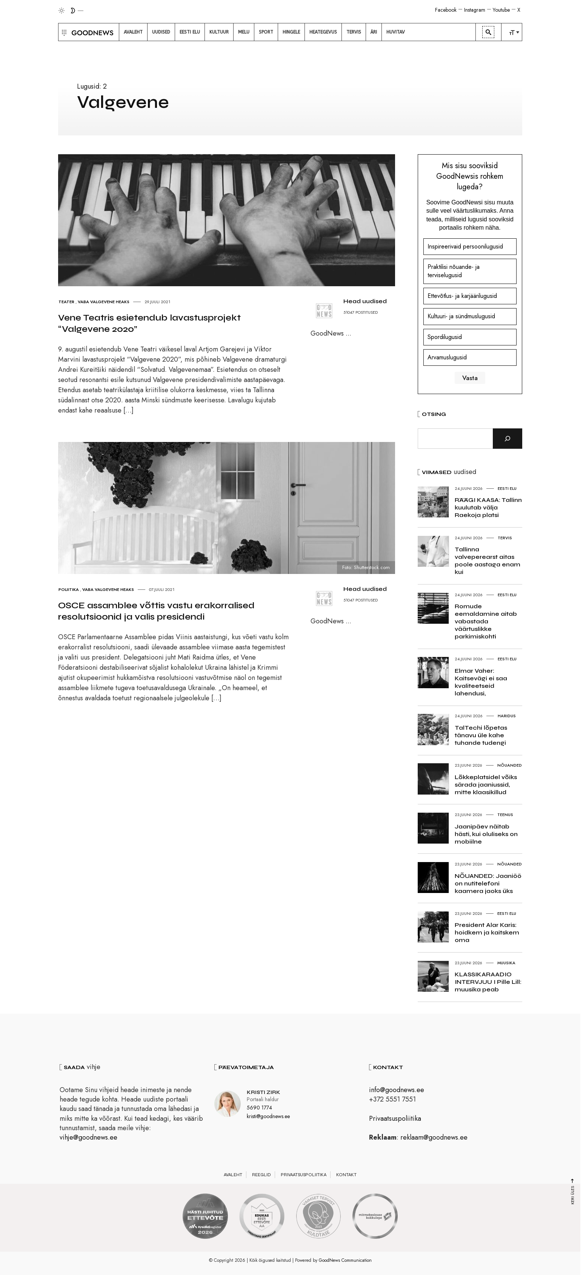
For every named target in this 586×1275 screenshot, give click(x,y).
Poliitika (68, 589)
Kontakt (346, 1174)
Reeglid (261, 1174)
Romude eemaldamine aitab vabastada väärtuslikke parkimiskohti (486, 621)
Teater (66, 302)
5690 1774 (259, 1107)
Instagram (474, 10)
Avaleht (233, 1174)
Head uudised (365, 301)
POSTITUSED (366, 312)
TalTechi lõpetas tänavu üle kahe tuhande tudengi (481, 735)
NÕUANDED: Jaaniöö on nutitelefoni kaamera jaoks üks (488, 883)
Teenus (505, 815)
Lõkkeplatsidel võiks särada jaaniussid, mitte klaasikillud (486, 784)
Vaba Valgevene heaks (103, 302)
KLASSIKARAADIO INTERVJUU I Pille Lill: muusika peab (488, 982)
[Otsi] (507, 438)
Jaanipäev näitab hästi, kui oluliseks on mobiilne (486, 834)
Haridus (507, 716)
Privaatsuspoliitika (395, 1118)
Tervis (505, 538)
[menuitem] (133, 32)
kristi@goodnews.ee (268, 1116)
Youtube (501, 10)
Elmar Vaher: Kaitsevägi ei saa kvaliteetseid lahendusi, (481, 682)
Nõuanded (509, 765)
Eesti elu (507, 488)
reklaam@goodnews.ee (434, 1137)
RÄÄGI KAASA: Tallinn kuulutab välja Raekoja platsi (488, 507)
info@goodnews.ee (396, 1090)
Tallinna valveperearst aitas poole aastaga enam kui (487, 560)
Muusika (506, 963)
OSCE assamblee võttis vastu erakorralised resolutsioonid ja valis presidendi (156, 611)
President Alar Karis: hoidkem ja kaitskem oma (487, 932)
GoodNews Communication (345, 1260)
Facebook (446, 10)
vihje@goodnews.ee (88, 1137)
